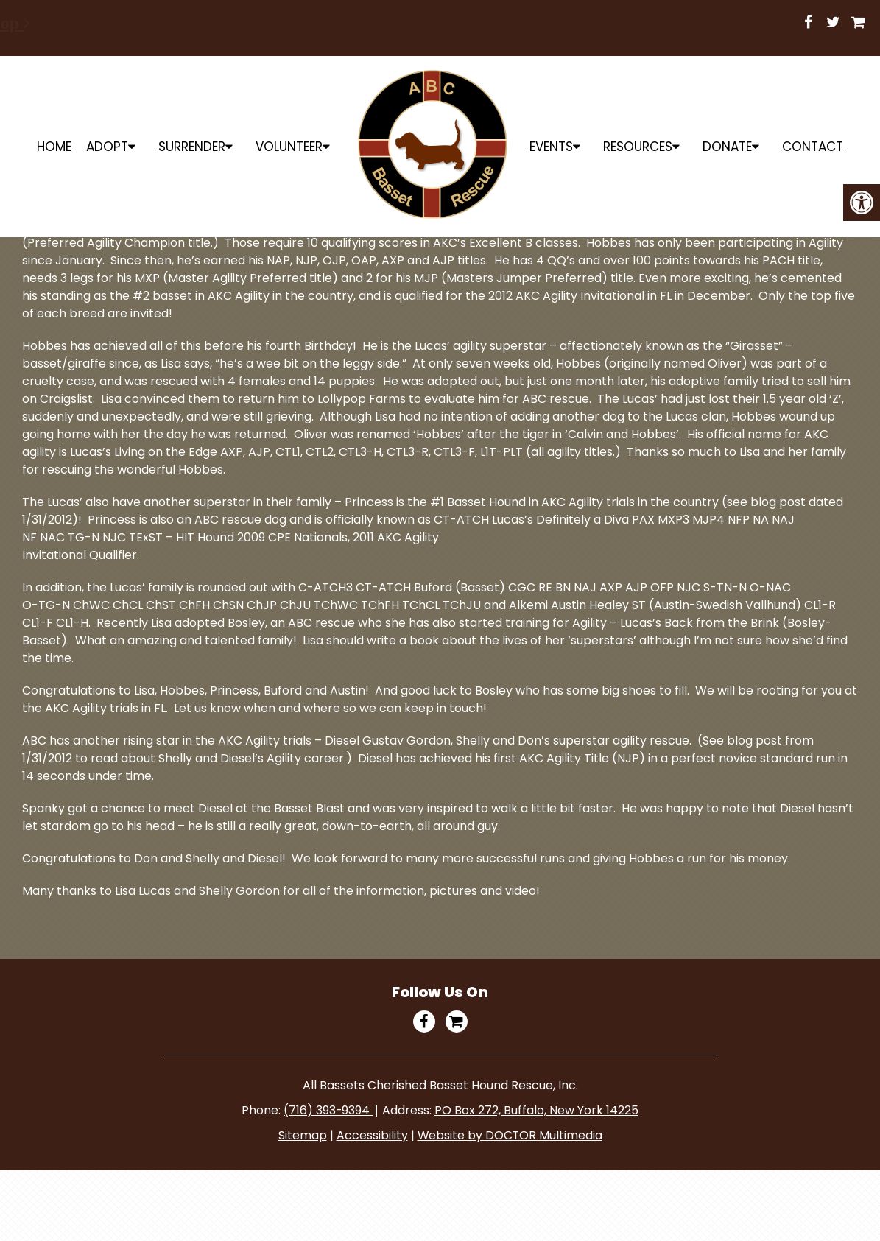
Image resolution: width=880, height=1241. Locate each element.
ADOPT (107, 146)
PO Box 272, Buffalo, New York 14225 (537, 1110)
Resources (637, 146)
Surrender (191, 146)
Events (551, 146)
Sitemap (302, 1135)
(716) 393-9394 (328, 1110)
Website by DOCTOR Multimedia (510, 1135)
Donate (727, 146)
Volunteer (289, 146)
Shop (562, 22)
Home (54, 146)
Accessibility (371, 1135)
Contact (812, 146)
